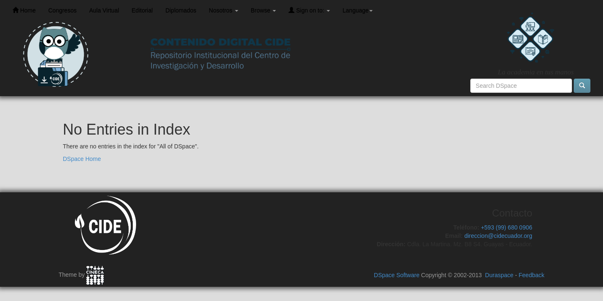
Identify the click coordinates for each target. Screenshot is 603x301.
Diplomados (180, 10)
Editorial (142, 10)
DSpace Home (82, 159)
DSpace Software (397, 275)
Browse (263, 10)
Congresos (62, 10)
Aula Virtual (104, 10)
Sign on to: (309, 10)
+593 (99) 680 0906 (506, 227)
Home (24, 10)
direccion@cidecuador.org (498, 235)
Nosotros (223, 10)
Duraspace (499, 275)
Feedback (531, 275)
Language (358, 10)
